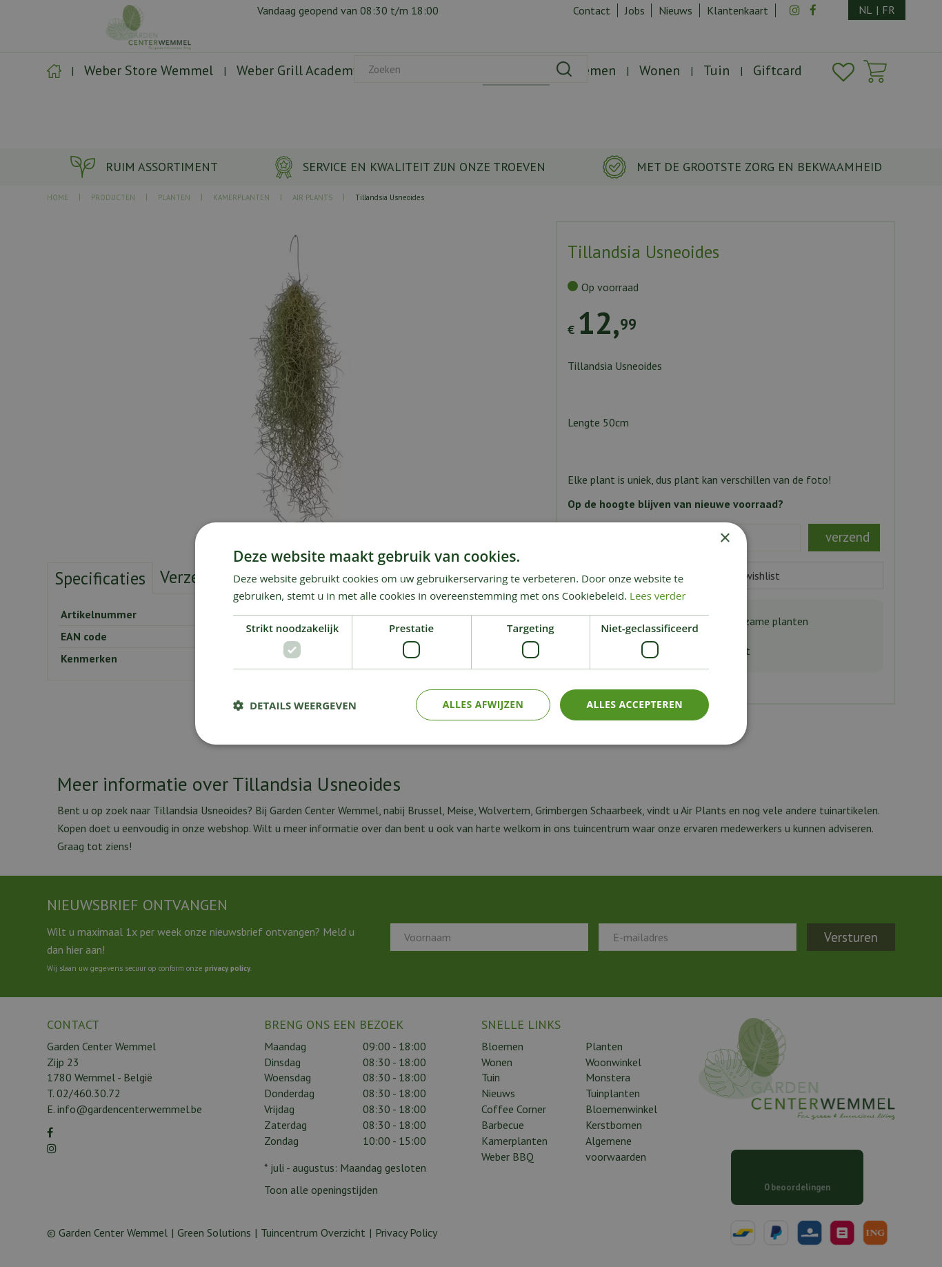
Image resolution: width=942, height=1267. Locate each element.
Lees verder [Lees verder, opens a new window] (658, 595)
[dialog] (471, 633)
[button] (295, 705)
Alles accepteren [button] (634, 704)
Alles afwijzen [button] (483, 704)
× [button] (724, 538)
